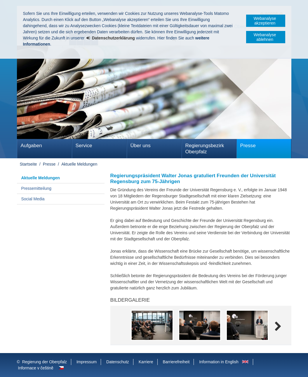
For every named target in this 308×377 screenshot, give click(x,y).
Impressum (86, 361)
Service (84, 145)
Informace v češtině (35, 368)
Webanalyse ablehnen (265, 37)
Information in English (219, 361)
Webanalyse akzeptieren (265, 20)
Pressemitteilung (36, 188)
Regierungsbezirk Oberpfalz (204, 148)
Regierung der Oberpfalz (44, 361)
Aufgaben (31, 145)
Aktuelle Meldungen (79, 164)
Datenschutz (117, 361)
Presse (248, 145)
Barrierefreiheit (176, 361)
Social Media (33, 199)
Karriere (146, 361)
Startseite (28, 164)
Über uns (140, 145)
